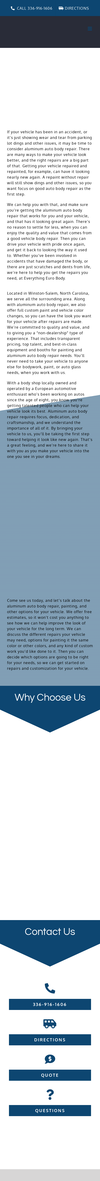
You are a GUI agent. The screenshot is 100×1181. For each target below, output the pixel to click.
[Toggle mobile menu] (90, 28)
